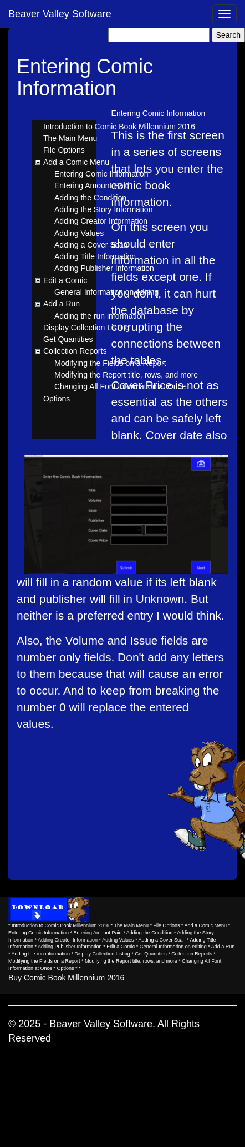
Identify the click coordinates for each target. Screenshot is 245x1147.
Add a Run (61, 303)
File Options (64, 149)
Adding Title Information (95, 256)
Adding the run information (99, 315)
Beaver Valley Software (59, 13)
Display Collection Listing (86, 327)
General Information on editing (106, 292)
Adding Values (79, 233)
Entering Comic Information (101, 173)
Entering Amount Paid (91, 185)
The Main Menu (70, 138)
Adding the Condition (90, 197)
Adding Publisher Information (104, 268)
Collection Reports (74, 350)
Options (56, 398)
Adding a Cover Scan (90, 244)
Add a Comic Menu (76, 162)
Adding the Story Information (103, 209)
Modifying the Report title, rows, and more (126, 374)
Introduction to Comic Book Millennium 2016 (119, 126)
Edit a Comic (65, 280)
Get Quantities (68, 339)
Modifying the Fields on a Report (110, 363)
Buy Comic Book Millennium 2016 (66, 977)
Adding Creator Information (100, 221)
